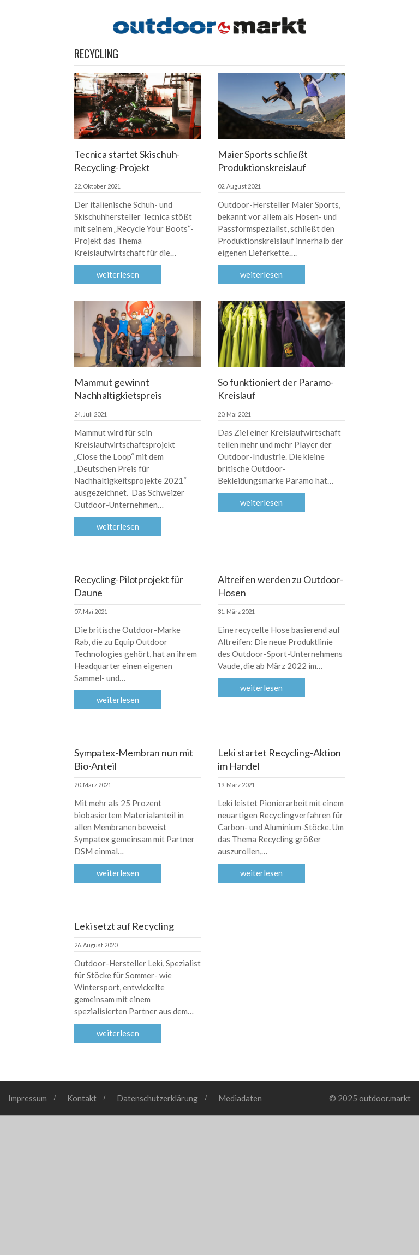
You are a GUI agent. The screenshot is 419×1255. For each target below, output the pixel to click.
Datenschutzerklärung (157, 1098)
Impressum (27, 1098)
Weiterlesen (118, 274)
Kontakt (82, 1098)
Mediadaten (240, 1098)
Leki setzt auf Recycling (124, 926)
